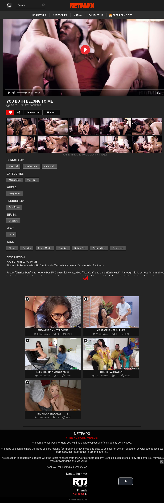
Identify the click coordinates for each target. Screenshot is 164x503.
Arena (78, 15)
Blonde (12, 248)
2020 (11, 234)
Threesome (118, 248)
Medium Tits (14, 180)
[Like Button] (10, 112)
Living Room (14, 193)
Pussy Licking (99, 248)
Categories (60, 15)
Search (9, 5)
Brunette (27, 248)
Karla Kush (49, 166)
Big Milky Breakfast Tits (52, 413)
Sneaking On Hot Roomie (53, 330)
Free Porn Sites (122, 15)
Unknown (13, 221)
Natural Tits (79, 248)
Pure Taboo (14, 207)
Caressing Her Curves (111, 330)
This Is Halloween (111, 372)
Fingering (62, 248)
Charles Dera (31, 166)
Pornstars (39, 15)
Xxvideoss (79, 493)
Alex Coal (13, 166)
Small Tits (32, 180)
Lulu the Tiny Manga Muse (52, 372)
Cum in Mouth (44, 248)
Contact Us (96, 15)
